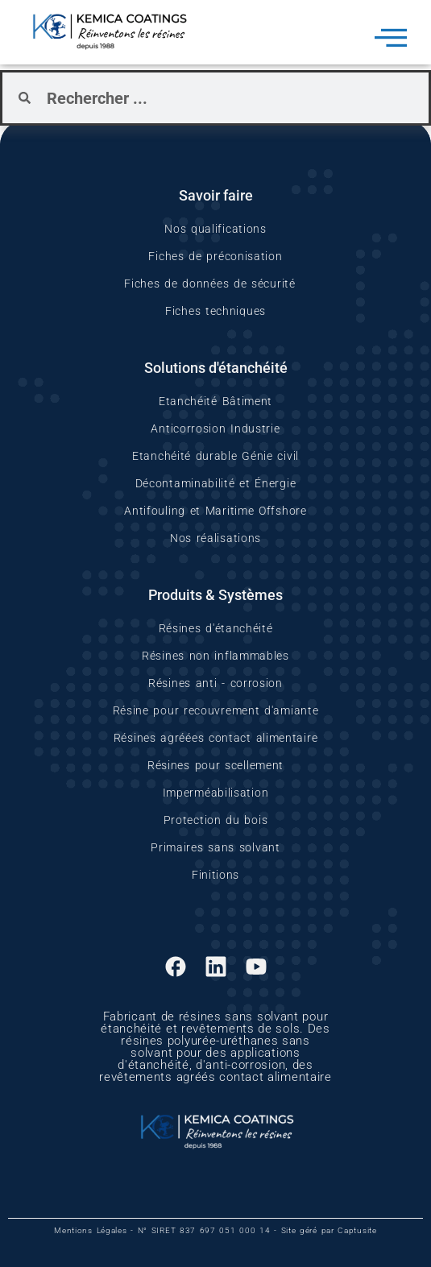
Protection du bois (216, 820)
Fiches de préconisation (215, 256)
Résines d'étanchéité (216, 628)
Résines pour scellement (215, 765)
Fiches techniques (215, 310)
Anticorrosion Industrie (215, 428)
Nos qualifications (215, 228)
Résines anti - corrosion (215, 683)
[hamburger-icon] (390, 39)
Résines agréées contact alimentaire (216, 737)
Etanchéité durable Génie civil (215, 455)
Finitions (215, 874)
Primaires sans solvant (215, 847)
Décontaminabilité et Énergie (215, 483)
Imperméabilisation (216, 792)
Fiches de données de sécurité (209, 283)
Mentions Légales (90, 1230)
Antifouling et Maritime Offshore (215, 510)
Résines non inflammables (215, 655)
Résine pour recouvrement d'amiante (216, 710)
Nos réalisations (215, 538)
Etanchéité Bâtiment (215, 401)
